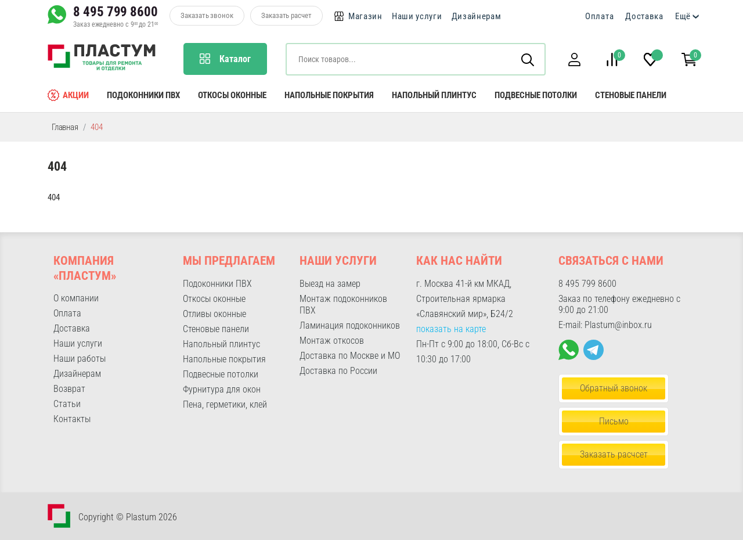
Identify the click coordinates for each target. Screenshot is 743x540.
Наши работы (79, 358)
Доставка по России (338, 370)
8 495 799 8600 (115, 11)
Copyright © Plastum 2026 (127, 517)
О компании (76, 298)
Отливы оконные (214, 313)
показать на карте (451, 328)
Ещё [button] (683, 16)
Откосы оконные (232, 95)
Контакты (72, 418)
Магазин (365, 16)
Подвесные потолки (536, 95)
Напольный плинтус (434, 95)
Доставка (644, 16)
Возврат (69, 388)
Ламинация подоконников (350, 325)
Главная (65, 127)
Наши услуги (417, 16)
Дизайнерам (477, 16)
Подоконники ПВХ (143, 95)
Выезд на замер (330, 283)
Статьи (67, 403)
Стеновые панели (630, 95)
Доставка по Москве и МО (350, 355)
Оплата (599, 16)
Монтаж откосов (332, 340)
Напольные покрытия (329, 95)
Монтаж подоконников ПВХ (343, 304)
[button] (574, 59)
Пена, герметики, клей (225, 404)
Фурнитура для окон (222, 389)
